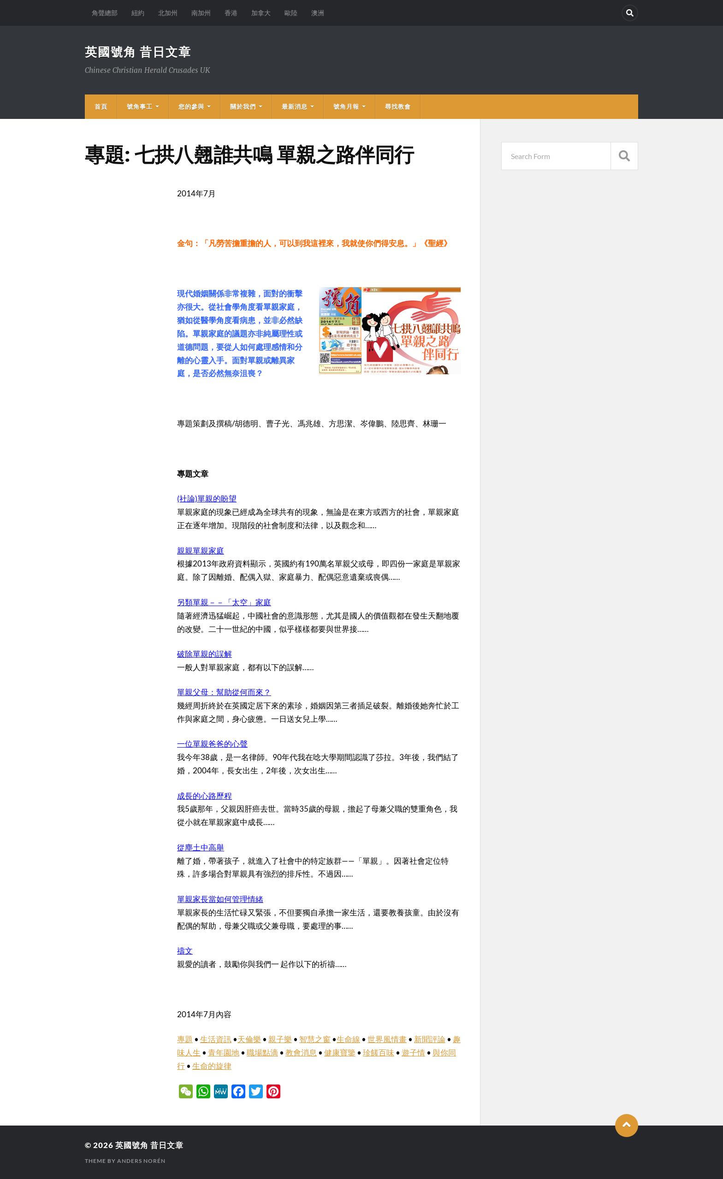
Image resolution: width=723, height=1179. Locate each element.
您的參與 (191, 106)
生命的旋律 (211, 1066)
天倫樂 (249, 1039)
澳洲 (317, 13)
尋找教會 (398, 106)
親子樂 (280, 1039)
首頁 (101, 106)
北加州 (168, 13)
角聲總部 (105, 13)
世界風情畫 (387, 1039)
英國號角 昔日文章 (138, 52)
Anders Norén (141, 1160)
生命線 (348, 1039)
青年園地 (223, 1052)
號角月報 (346, 106)
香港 (231, 13)
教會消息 (301, 1052)
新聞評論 (429, 1039)
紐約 (137, 13)
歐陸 (290, 13)
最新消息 (295, 106)
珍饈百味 (378, 1052)
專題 (185, 1039)
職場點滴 (262, 1052)
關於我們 (243, 106)
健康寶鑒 (340, 1052)
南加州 (201, 13)
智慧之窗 (315, 1039)
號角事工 (140, 106)
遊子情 (413, 1052)
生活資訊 (215, 1039)
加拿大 (261, 13)
